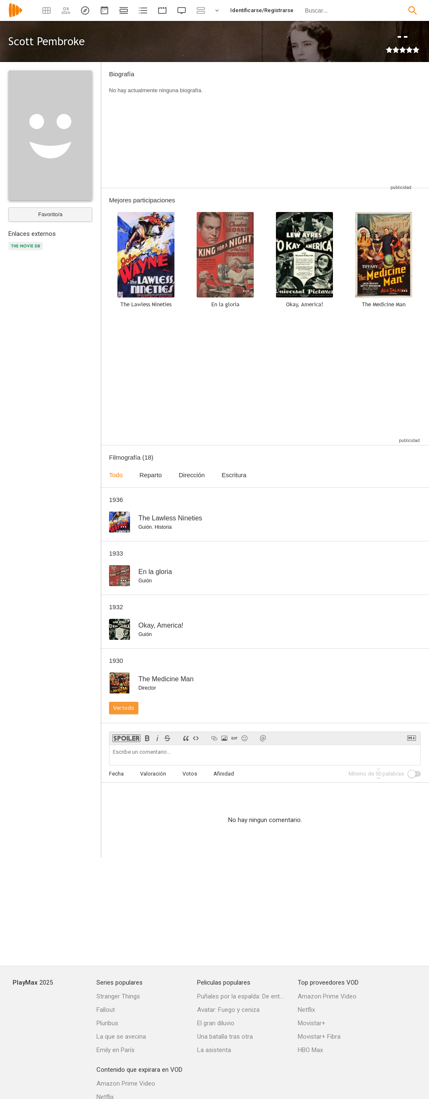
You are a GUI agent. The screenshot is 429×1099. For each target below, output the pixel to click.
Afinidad (223, 774)
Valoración (153, 774)
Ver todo (123, 708)
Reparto (151, 474)
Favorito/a (50, 214)
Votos (189, 774)
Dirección (192, 474)
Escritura (233, 474)
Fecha (116, 774)
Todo (116, 474)
